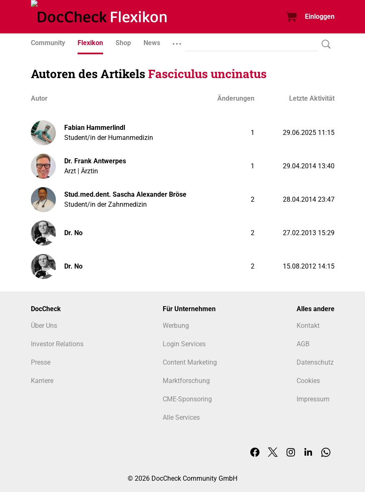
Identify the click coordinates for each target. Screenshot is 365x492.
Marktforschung (186, 381)
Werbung (176, 326)
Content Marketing (190, 362)
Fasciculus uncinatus (207, 73)
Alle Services (181, 417)
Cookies (308, 381)
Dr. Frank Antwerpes (95, 161)
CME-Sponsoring (187, 399)
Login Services (184, 344)
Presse (40, 362)
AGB (303, 344)
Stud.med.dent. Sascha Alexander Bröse (125, 194)
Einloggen (320, 16)
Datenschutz (315, 362)
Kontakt (308, 326)
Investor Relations (57, 344)
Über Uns (44, 326)
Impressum (313, 399)
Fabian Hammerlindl (94, 128)
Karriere (42, 381)
